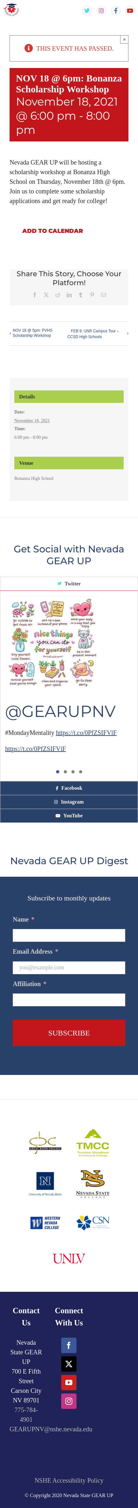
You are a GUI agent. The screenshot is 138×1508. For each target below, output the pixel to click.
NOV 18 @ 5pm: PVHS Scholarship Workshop (32, 333)
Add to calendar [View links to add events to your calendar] (52, 231)
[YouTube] (68, 1382)
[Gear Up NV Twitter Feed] (87, 10)
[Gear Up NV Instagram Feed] (101, 10)
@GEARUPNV (60, 711)
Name (23, 919)
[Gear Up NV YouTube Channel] (130, 10)
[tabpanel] (69, 686)
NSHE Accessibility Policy (69, 1480)
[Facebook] (68, 1345)
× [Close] (124, 39)
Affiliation (30, 983)
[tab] (69, 584)
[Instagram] (68, 1401)
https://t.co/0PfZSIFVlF (86, 732)
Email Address (35, 951)
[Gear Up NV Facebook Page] (115, 10)
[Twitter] (68, 1364)
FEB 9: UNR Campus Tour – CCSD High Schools (93, 334)
